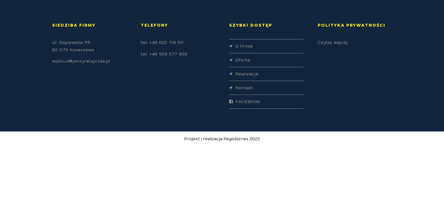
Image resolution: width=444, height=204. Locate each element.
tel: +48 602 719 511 (162, 42)
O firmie (244, 46)
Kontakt (244, 87)
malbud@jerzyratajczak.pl (81, 61)
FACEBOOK (248, 101)
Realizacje (247, 73)
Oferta (242, 60)
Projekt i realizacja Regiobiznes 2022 (222, 139)
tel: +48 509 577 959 (164, 54)
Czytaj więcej (333, 42)
